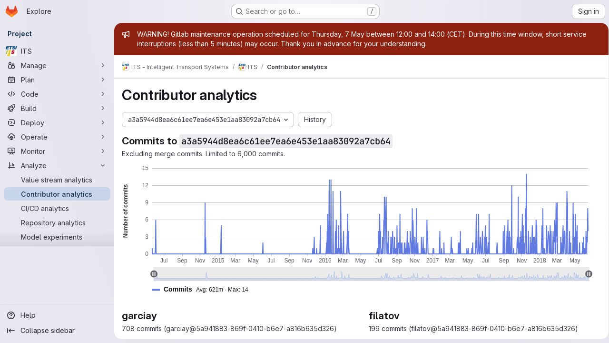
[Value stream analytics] (57, 179)
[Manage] (57, 65)
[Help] (57, 315)
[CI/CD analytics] (57, 208)
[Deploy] (57, 122)
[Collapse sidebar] (57, 330)
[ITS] (57, 51)
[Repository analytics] (57, 222)
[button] (204, 289)
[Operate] (57, 136)
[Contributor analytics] (57, 194)
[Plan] (57, 79)
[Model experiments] (57, 236)
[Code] (57, 94)
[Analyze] (57, 165)
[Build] (57, 108)
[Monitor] (57, 151)
